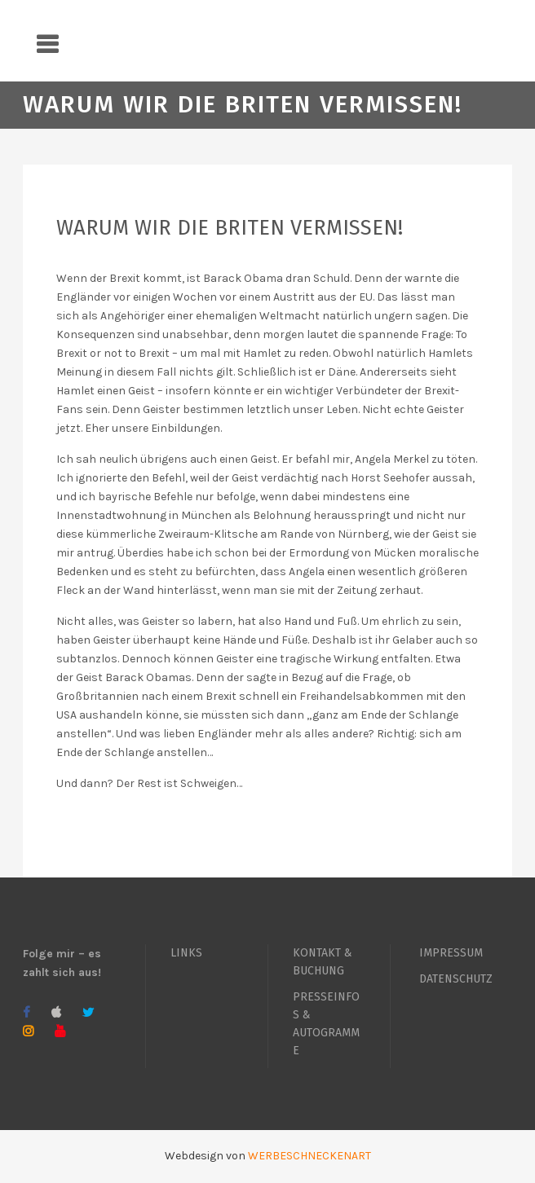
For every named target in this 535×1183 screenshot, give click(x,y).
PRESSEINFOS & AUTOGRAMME (326, 1024)
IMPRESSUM (451, 953)
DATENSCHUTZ (456, 979)
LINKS (186, 953)
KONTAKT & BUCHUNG (322, 962)
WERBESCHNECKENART (309, 1156)
